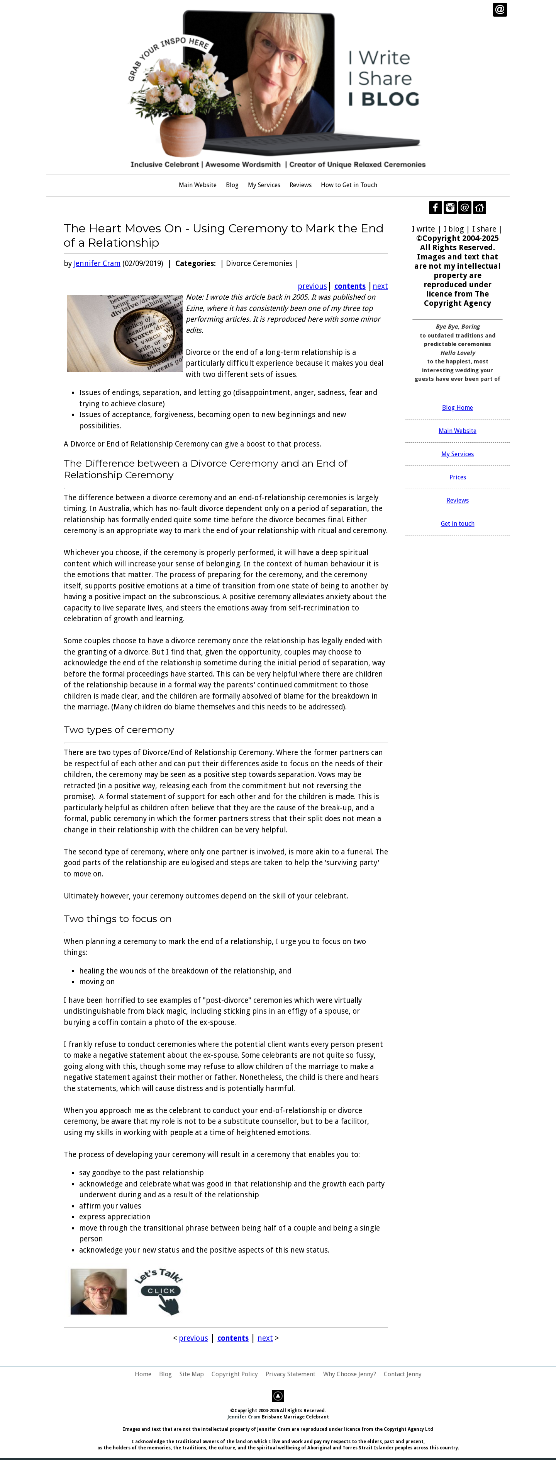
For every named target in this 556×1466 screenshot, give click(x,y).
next (380, 286)
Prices (457, 477)
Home (143, 1374)
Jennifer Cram (97, 263)
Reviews (301, 185)
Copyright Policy (235, 1374)
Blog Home (457, 407)
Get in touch (458, 523)
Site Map (192, 1374)
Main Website (198, 185)
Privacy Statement (290, 1374)
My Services (264, 185)
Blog (232, 185)
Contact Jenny (403, 1374)
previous (312, 286)
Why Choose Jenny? (349, 1374)
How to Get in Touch (349, 185)
